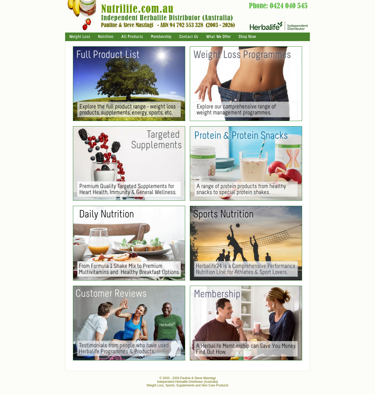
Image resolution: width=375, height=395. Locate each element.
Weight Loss (79, 37)
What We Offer (218, 37)
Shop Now (247, 37)
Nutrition (105, 37)
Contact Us (188, 37)
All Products (132, 37)
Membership (161, 37)
